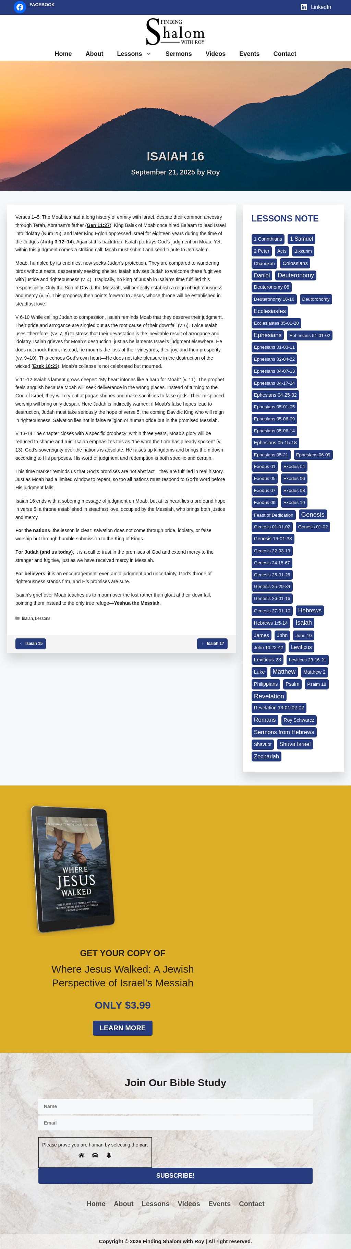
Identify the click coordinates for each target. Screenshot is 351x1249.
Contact (284, 53)
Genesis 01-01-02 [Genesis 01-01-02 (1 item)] (272, 526)
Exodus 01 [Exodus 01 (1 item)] (265, 466)
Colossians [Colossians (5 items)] (295, 263)
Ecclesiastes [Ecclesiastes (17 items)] (270, 311)
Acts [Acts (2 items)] (282, 251)
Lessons (138, 54)
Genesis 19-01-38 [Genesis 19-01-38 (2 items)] (273, 538)
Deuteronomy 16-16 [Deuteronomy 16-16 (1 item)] (274, 299)
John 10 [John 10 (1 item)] (303, 635)
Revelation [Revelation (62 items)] (269, 696)
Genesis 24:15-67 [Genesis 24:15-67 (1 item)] (272, 562)
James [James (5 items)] (261, 635)
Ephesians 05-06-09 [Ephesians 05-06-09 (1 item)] (274, 418)
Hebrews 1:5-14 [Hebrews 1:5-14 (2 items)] (271, 623)
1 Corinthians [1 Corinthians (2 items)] (268, 239)
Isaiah (27, 618)
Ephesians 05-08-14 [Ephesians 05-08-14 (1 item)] (274, 430)
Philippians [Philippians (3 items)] (266, 684)
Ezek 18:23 (45, 366)
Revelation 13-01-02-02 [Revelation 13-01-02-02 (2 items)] (279, 707)
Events (249, 53)
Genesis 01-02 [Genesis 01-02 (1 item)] (313, 526)
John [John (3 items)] (282, 635)
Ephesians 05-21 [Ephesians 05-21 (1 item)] (271, 454)
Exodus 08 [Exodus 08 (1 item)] (294, 490)
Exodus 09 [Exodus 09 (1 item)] (265, 502)
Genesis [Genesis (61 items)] (313, 514)
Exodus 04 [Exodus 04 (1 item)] (294, 466)
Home (63, 53)
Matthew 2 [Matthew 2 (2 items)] (314, 672)
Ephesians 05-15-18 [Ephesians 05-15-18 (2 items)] (275, 442)
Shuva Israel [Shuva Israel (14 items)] (295, 744)
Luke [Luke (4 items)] (259, 672)
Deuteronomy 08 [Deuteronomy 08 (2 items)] (271, 287)
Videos (216, 53)
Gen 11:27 (98, 225)
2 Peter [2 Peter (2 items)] (261, 251)
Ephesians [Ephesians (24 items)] (267, 335)
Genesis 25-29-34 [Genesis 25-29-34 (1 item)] (272, 586)
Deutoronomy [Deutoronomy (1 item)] (316, 299)
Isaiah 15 (34, 643)
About (95, 53)
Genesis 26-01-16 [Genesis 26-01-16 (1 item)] (272, 598)
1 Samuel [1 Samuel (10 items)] (301, 239)
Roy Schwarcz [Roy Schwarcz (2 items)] (299, 720)
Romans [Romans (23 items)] (265, 719)
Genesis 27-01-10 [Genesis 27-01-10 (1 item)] (272, 610)
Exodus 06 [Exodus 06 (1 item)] (294, 478)
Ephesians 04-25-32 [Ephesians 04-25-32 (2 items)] (275, 395)
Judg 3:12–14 (57, 241)
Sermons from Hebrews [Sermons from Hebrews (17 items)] (284, 732)
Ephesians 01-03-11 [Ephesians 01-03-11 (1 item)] (274, 347)
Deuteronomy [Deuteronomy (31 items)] (296, 275)
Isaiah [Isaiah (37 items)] (303, 622)
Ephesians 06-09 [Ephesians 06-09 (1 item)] (313, 454)
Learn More (123, 1028)
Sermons (179, 53)
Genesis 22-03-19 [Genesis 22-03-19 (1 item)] (272, 550)
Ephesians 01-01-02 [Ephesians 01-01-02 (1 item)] (309, 335)
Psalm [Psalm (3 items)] (292, 684)
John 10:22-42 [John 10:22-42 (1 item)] (268, 647)
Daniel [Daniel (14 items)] (262, 275)
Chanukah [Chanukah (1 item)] (264, 263)
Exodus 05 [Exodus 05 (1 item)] (265, 478)
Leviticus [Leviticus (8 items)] (301, 647)
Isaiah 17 (215, 643)
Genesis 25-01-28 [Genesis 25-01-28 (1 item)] (272, 574)
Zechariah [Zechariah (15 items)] (266, 756)
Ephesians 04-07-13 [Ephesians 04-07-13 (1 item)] (274, 371)
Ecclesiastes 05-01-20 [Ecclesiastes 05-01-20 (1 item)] (276, 323)
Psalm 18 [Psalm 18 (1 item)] (316, 684)
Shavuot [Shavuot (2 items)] (262, 744)
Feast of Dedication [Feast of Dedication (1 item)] (273, 515)
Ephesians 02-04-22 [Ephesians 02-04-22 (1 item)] (274, 359)
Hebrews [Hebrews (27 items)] (310, 610)
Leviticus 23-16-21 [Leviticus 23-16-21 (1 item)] (307, 659)
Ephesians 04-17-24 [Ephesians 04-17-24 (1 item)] (274, 383)
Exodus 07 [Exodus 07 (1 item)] (265, 490)
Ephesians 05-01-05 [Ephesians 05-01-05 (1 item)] (274, 406)
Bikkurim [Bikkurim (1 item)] (303, 251)
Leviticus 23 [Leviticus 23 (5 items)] (267, 659)
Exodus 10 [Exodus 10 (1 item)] (294, 502)
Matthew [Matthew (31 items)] (284, 671)
